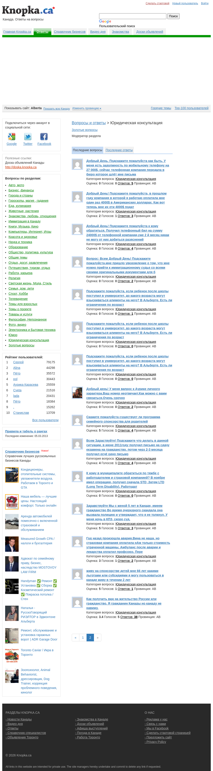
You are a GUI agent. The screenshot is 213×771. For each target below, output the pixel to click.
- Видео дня (14, 724)
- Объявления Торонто (22, 737)
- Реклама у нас (156, 719)
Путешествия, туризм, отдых (29, 268)
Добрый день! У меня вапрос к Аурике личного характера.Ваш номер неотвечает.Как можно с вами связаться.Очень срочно (126, 393)
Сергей (18, 362)
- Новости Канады (19, 719)
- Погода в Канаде (88, 733)
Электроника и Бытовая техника (32, 330)
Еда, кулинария (20, 206)
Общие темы (18, 257)
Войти (205, 3)
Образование (18, 247)
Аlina (16, 368)
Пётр (16, 373)
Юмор (13, 335)
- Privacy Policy (155, 742)
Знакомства (120, 31)
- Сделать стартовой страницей (168, 733)
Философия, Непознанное (28, 319)
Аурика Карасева (25, 384)
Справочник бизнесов (70, 31)
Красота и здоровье (23, 237)
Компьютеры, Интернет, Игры (30, 231)
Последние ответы (119, 150)
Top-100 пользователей (192, 108)
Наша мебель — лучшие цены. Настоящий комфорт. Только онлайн (39, 501)
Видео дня (97, 31)
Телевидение (18, 299)
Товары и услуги (20, 314)
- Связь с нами (155, 724)
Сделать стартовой (158, 3)
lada (16, 396)
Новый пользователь (185, 3)
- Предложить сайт (158, 737)
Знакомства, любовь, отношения (32, 216)
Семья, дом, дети (21, 288)
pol (15, 379)
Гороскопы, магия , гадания (28, 200)
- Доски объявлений (89, 724)
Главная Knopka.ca (17, 31)
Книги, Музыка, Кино (23, 226)
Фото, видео (17, 324)
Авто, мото (16, 185)
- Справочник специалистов (26, 733)
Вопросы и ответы (89, 123)
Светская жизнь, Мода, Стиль (30, 283)
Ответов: (125, 183)
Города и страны (21, 195)
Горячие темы (161, 108)
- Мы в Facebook (157, 728)
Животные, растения (24, 211)
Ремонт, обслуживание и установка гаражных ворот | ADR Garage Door (39, 635)
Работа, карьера (21, 273)
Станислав (21, 412)
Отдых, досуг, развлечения (28, 262)
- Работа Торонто (87, 737)
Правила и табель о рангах (26, 431)
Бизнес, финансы (21, 190)
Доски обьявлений (149, 31)
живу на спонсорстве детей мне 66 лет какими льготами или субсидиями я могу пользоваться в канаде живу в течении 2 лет (125, 575)
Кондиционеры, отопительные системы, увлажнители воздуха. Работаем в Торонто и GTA (38, 478)
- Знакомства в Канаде (91, 719)
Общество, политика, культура (31, 252)
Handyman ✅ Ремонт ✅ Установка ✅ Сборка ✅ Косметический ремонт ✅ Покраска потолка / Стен (39, 590)
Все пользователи (45, 420)
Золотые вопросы (21, 345)
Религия (14, 278)
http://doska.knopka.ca (21, 167)
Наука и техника (20, 242)
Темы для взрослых (23, 304)
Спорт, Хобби (18, 293)
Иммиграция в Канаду (25, 221)
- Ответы (12, 728)
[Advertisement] (106, 71)
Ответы (42, 31)
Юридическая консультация (29, 340)
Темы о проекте (20, 309)
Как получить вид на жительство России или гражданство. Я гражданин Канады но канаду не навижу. (123, 603)
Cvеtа (17, 390)
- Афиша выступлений (91, 728)
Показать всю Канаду (56, 108)
